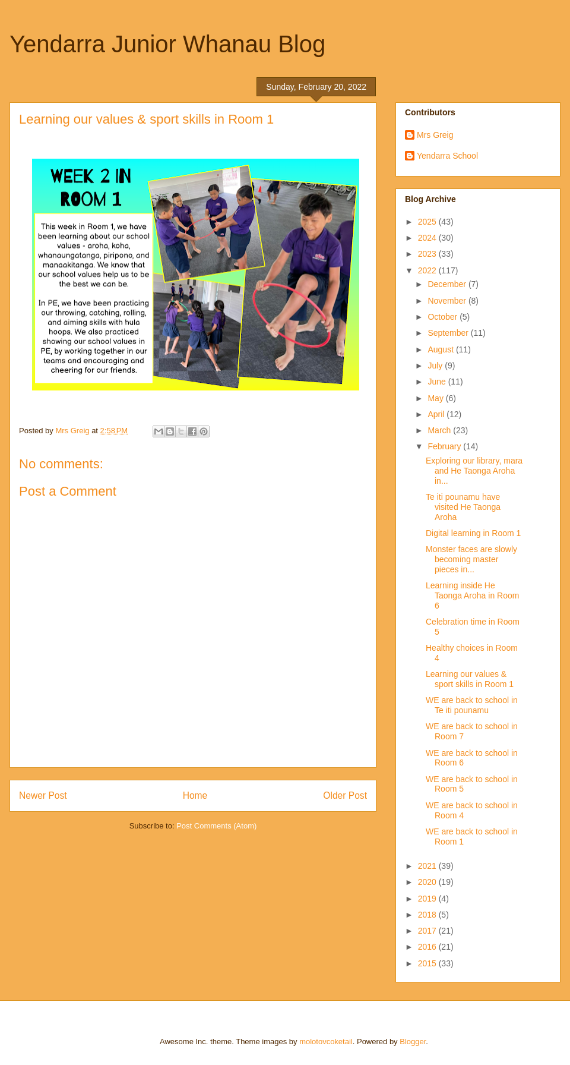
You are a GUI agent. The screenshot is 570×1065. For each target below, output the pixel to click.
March (440, 430)
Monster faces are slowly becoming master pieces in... (471, 559)
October (444, 317)
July (436, 365)
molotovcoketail (326, 1041)
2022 (428, 270)
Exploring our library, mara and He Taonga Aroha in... (474, 471)
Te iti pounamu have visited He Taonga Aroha (463, 507)
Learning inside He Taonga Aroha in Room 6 (472, 595)
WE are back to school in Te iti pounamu (472, 705)
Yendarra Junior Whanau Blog (167, 44)
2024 (428, 237)
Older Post (345, 795)
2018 (428, 914)
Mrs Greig (435, 135)
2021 (428, 866)
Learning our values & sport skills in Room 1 (470, 679)
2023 (428, 254)
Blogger (413, 1041)
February (445, 446)
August (441, 349)
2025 (428, 221)
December (448, 284)
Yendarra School (447, 155)
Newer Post (43, 795)
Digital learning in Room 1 (473, 533)
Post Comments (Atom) (216, 825)
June (438, 381)
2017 (428, 930)
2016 (428, 946)
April (437, 414)
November (448, 300)
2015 (428, 963)
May (436, 398)
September (449, 333)
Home (195, 795)
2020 (428, 882)
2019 (428, 898)
